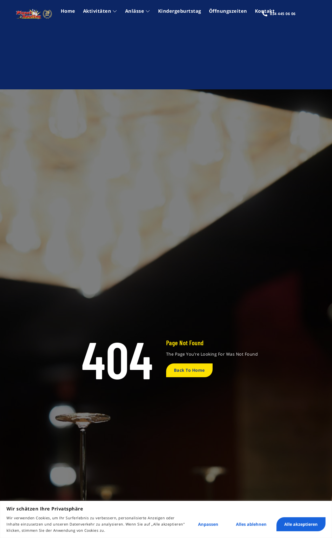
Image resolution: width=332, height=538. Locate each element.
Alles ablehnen (251, 524)
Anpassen (208, 524)
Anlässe (137, 11)
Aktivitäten (100, 11)
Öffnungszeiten (228, 11)
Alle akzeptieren (301, 524)
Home (68, 11)
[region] (166, 519)
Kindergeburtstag (179, 11)
